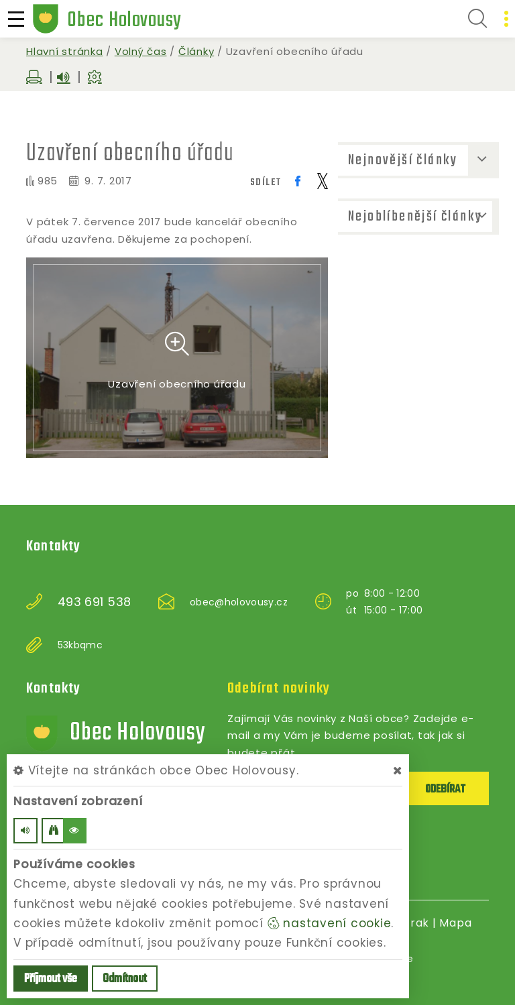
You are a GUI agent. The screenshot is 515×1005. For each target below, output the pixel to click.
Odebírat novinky (278, 688)
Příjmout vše (50, 979)
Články (196, 51)
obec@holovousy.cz (239, 602)
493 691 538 (94, 602)
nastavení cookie (330, 923)
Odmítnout (125, 979)
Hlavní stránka (64, 51)
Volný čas (141, 51)
